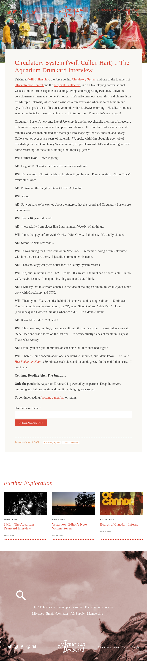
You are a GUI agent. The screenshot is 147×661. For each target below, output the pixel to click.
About (116, 11)
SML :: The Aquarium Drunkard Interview (20, 525)
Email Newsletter (57, 614)
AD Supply (78, 614)
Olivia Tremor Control (29, 84)
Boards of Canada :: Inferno (119, 523)
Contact (125, 11)
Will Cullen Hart (39, 78)
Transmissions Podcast (99, 607)
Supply (135, 11)
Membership (104, 11)
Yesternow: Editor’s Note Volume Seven (69, 525)
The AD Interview (71, 442)
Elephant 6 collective (67, 84)
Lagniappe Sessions (69, 607)
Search (137, 16)
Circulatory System (84, 78)
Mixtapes (38, 614)
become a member (53, 396)
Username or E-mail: (28, 407)
